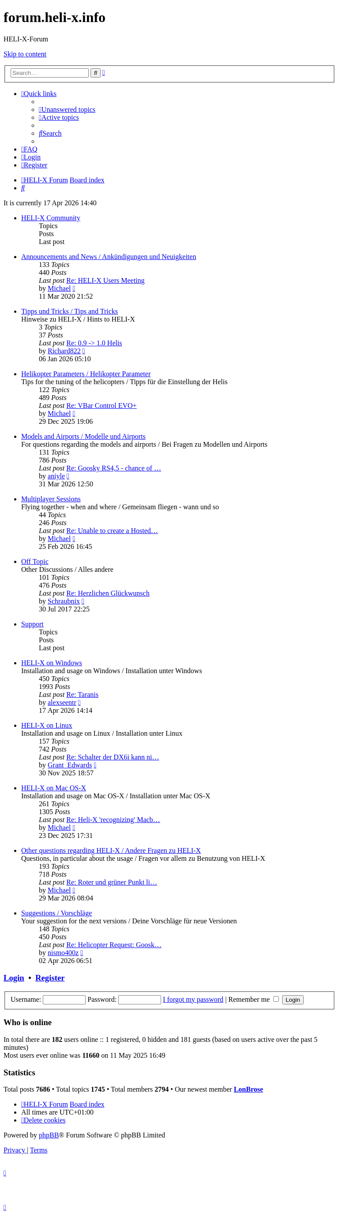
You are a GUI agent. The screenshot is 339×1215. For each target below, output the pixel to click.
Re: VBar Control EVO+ (101, 405)
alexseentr (62, 702)
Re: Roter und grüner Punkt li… (111, 882)
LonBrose (248, 1089)
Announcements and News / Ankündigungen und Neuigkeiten (108, 256)
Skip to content (25, 54)
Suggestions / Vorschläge (56, 913)
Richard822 (64, 351)
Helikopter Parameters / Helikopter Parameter (86, 374)
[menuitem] (67, 109)
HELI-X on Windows (51, 663)
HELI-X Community (50, 218)
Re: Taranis (82, 694)
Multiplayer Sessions (51, 499)
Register (49, 977)
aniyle (56, 476)
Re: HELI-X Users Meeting (105, 280)
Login (14, 977)
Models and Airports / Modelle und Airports (83, 436)
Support (32, 624)
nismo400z (63, 952)
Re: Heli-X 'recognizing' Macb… (113, 819)
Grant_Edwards (70, 765)
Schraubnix (64, 601)
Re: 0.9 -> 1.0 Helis (94, 343)
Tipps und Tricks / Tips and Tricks (69, 311)
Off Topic (35, 561)
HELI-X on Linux (46, 725)
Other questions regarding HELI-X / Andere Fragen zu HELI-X (111, 850)
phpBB (49, 1135)
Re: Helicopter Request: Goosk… (114, 944)
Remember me (253, 999)
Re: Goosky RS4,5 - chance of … (113, 468)
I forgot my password (193, 999)
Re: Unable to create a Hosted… (112, 530)
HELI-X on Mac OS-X (53, 788)
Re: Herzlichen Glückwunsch (107, 593)
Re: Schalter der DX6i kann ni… (112, 757)
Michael (59, 288)
